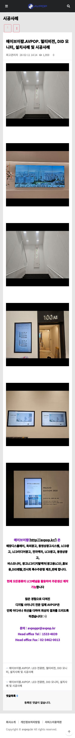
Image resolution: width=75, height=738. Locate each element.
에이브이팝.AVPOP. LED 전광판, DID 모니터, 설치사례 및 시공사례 (35, 682)
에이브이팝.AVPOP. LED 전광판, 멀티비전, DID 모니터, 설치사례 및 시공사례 (35, 668)
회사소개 (11, 722)
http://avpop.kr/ (42, 539)
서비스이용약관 (53, 722)
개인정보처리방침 (30, 722)
